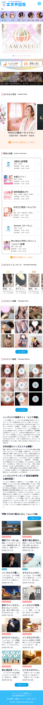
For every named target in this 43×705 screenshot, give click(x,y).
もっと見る (21, 352)
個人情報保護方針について (21, 695)
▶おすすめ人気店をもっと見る (21, 142)
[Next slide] (41, 16)
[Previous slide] (2, 16)
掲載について (20, 699)
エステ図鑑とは (25, 693)
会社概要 (10, 699)
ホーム (14, 693)
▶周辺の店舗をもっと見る (21, 257)
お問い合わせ (31, 699)
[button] (13, 55)
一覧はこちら (34, 518)
